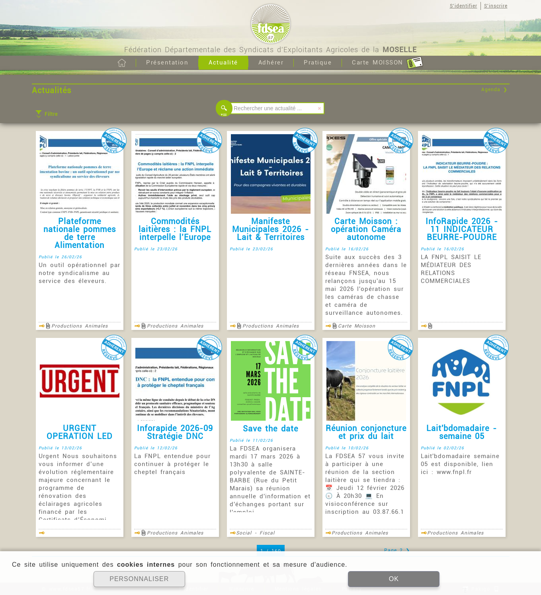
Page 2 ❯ (397, 550)
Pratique (318, 62)
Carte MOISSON (387, 63)
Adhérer (271, 62)
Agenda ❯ (494, 89)
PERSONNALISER (139, 578)
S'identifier (463, 6)
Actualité (223, 62)
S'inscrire (496, 6)
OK (394, 578)
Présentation (167, 62)
